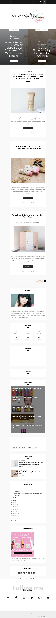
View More (14, 61)
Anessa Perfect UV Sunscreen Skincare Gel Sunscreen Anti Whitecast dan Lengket (14, 49)
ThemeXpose (24, 613)
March (16, 491)
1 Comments (35, 84)
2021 (14, 498)
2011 (14, 520)
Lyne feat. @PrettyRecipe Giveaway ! (24, 407)
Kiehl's (30, 143)
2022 (14, 489)
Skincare (35, 447)
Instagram (16, 332)
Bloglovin (39, 338)
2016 (14, 509)
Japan (36, 444)
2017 (14, 506)
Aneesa (30, 71)
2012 (14, 518)
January (17, 495)
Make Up (24, 447)
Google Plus (27, 338)
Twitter (16, 338)
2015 (14, 511)
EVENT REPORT (15, 444)
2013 (14, 515)
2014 (14, 513)
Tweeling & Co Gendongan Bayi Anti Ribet (28, 216)
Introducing (30, 444)
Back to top (41, 616)
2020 (14, 500)
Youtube (39, 332)
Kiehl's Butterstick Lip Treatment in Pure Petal (42, 51)
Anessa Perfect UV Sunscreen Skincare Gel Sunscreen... (28, 493)
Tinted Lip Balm (41, 29)
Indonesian (22, 444)
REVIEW (29, 447)
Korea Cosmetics (16, 447)
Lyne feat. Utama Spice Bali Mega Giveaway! (27, 416)
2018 (14, 504)
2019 (14, 502)
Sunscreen (14, 29)
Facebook (28, 332)
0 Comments (35, 153)
